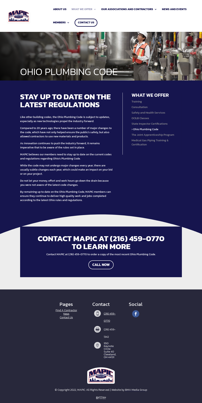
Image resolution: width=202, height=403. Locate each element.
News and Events (174, 9)
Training (137, 102)
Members (59, 23)
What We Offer (81, 9)
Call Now (101, 264)
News (66, 314)
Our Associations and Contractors (127, 9)
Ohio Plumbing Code (145, 129)
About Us (59, 9)
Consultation (140, 107)
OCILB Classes (140, 118)
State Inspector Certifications (150, 124)
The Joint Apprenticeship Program (153, 135)
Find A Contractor (66, 310)
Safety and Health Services (148, 113)
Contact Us (86, 23)
